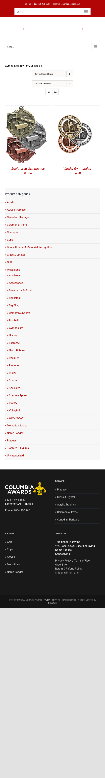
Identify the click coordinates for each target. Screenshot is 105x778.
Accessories (16, 283)
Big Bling (14, 305)
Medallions (13, 269)
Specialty (14, 388)
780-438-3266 (44, 4)
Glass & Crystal (16, 254)
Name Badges (15, 433)
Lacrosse (14, 343)
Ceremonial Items (17, 224)
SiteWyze (52, 603)
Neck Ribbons (17, 350)
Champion (13, 232)
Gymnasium (16, 328)
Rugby (12, 373)
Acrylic (11, 202)
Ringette (14, 365)
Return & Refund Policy (68, 568)
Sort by (44, 74)
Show (43, 84)
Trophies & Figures (18, 448)
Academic (15, 275)
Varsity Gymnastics (77, 169)
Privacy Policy (50, 600)
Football (14, 320)
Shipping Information (67, 572)
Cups (10, 239)
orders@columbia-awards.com (67, 4)
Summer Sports (18, 395)
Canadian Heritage (18, 217)
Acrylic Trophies (16, 209)
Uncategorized (15, 455)
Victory (13, 403)
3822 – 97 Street (15, 499)
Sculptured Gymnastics (28, 169)
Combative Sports (19, 313)
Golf (9, 262)
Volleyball (14, 410)
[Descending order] (69, 74)
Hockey (13, 335)
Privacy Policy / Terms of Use (72, 560)
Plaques (11, 440)
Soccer (13, 380)
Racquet (14, 358)
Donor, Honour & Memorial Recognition (29, 247)
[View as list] (55, 92)
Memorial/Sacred (17, 425)
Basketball (15, 298)
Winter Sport (16, 418)
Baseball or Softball (20, 290)
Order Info (61, 564)
